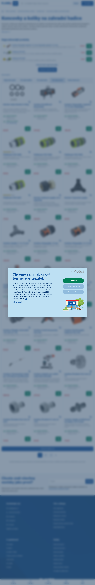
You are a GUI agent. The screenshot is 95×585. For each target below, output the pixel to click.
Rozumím (73, 281)
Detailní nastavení (73, 286)
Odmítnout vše (73, 292)
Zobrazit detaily (18, 302)
